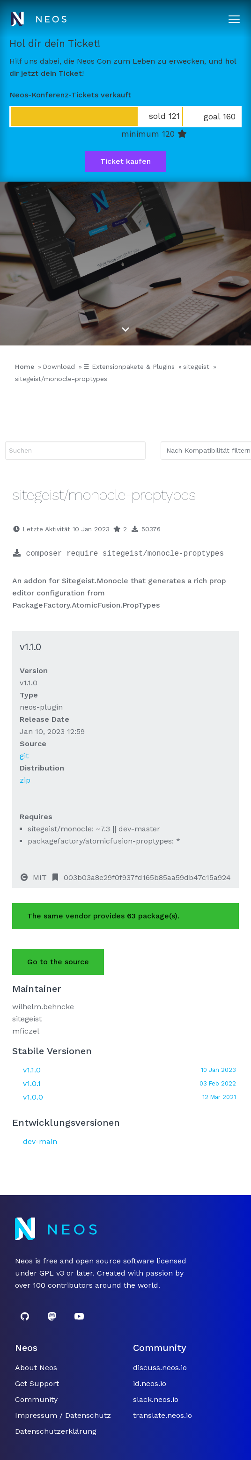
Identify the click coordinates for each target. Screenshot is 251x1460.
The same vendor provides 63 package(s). (103, 915)
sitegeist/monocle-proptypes (61, 378)
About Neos (36, 1367)
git (24, 755)
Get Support (37, 1383)
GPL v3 (51, 1273)
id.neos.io (149, 1383)
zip (25, 780)
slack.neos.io (155, 1399)
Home (24, 366)
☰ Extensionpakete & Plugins (129, 366)
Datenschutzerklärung (55, 1431)
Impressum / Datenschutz (63, 1415)
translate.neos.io (162, 1415)
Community (36, 1399)
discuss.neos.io (160, 1367)
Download (59, 366)
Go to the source (58, 961)
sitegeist (196, 366)
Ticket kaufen (125, 161)
